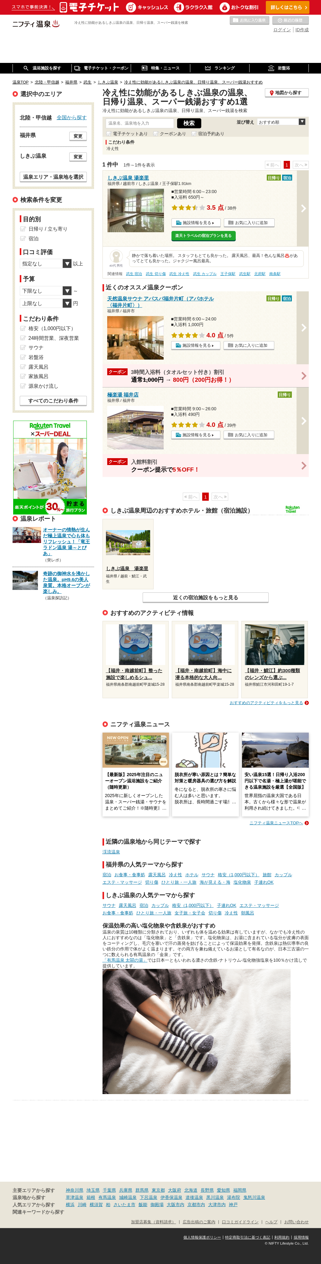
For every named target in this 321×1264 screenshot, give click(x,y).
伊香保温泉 (171, 1197)
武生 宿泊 (134, 274)
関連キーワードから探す (38, 1212)
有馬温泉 (107, 1197)
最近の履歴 (290, 20)
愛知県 (223, 1190)
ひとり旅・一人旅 (179, 882)
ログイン (282, 29)
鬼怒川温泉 (254, 1197)
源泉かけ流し (44, 386)
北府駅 (260, 274)
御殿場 (157, 1204)
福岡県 (239, 1190)
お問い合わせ (296, 1222)
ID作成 (302, 29)
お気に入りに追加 (251, 222)
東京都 (158, 1190)
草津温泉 (74, 1197)
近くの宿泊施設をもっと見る (205, 597)
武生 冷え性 (179, 274)
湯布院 (233, 1197)
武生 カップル (205, 274)
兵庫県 (125, 1190)
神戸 (233, 1204)
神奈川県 (74, 1190)
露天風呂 (157, 874)
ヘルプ (271, 1222)
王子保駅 (227, 274)
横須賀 (96, 1204)
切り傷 (151, 882)
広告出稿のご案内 (199, 1222)
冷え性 (175, 874)
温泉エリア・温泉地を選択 (53, 177)
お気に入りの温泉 (249, 20)
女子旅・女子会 (190, 912)
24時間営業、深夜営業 (54, 338)
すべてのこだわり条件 (53, 400)
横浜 (70, 1204)
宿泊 (107, 874)
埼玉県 (93, 1190)
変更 (78, 136)
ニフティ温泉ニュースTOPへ (276, 823)
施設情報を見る (197, 222)
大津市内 (217, 1204)
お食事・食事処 (129, 874)
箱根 (91, 1197)
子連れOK (264, 882)
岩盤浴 (36, 357)
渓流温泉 (111, 851)
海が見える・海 (215, 882)
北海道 (190, 1190)
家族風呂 (39, 376)
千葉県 (109, 1190)
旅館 (267, 874)
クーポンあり (173, 133)
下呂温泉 (148, 1197)
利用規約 (281, 1237)
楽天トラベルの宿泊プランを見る (203, 235)
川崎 (82, 1204)
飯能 (143, 1204)
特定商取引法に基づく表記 (247, 1237)
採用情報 (301, 1237)
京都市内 (196, 1204)
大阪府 (174, 1190)
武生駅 (244, 274)
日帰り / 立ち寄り (48, 229)
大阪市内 (175, 1204)
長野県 (207, 1190)
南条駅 (275, 274)
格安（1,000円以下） (239, 874)
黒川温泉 (215, 1197)
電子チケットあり (130, 133)
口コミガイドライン (240, 1222)
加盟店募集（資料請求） (153, 1222)
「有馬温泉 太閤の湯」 (125, 960)
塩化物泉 (242, 882)
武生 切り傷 (156, 274)
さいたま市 (124, 1204)
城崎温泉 (128, 1197)
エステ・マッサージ (122, 882)
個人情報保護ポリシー (202, 1237)
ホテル (191, 874)
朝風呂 (247, 912)
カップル (283, 874)
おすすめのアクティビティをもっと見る (266, 702)
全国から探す (72, 117)
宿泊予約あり (211, 133)
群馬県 (142, 1190)
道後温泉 (194, 1197)
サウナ (208, 874)
